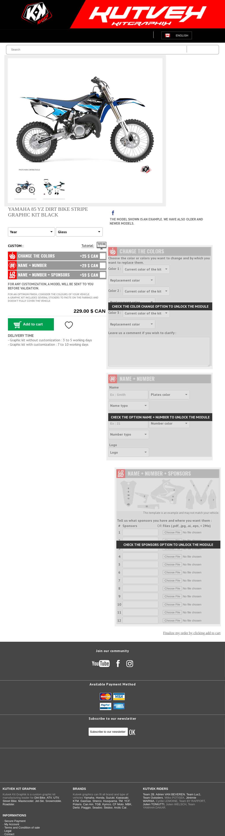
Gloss (62, 232)
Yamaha (89, 797)
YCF (127, 801)
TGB (98, 804)
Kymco (106, 804)
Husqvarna (110, 801)
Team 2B (148, 794)
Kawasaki (122, 797)
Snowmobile (53, 801)
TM (121, 801)
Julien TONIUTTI (153, 804)
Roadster (8, 804)
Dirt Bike (40, 797)
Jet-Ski (39, 801)
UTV (56, 797)
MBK (128, 804)
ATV (49, 797)
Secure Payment (15, 821)
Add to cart (33, 324)
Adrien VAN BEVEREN (170, 794)
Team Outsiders (153, 797)
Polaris (77, 804)
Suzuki (110, 797)
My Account (11, 824)
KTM (76, 801)
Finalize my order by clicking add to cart (192, 633)
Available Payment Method (112, 684)
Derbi (76, 807)
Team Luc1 (194, 794)
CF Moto (118, 804)
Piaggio (86, 807)
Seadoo (97, 807)
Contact (9, 834)
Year (13, 232)
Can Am (88, 804)
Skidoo (108, 807)
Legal (7, 830)
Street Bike (10, 801)
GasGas (85, 801)
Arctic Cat (120, 807)
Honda (100, 797)
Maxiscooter (25, 801)
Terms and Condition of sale (22, 827)
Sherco (97, 801)
